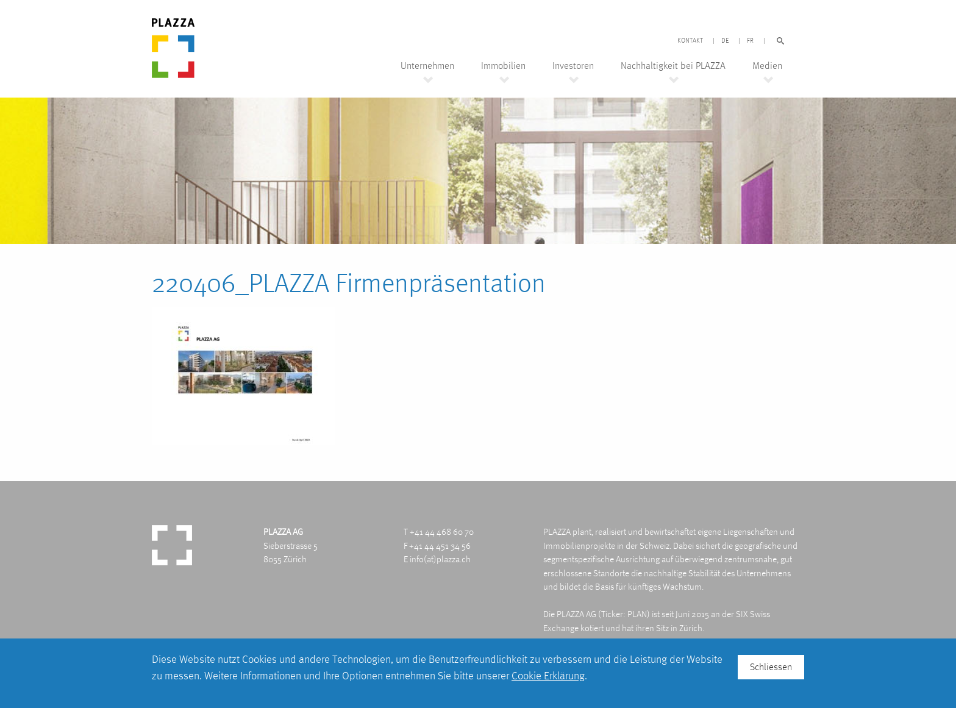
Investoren (573, 65)
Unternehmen (427, 65)
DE (725, 41)
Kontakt (690, 41)
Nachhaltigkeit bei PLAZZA (673, 65)
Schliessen (771, 667)
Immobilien (503, 65)
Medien (767, 65)
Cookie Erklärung (548, 675)
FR (750, 41)
